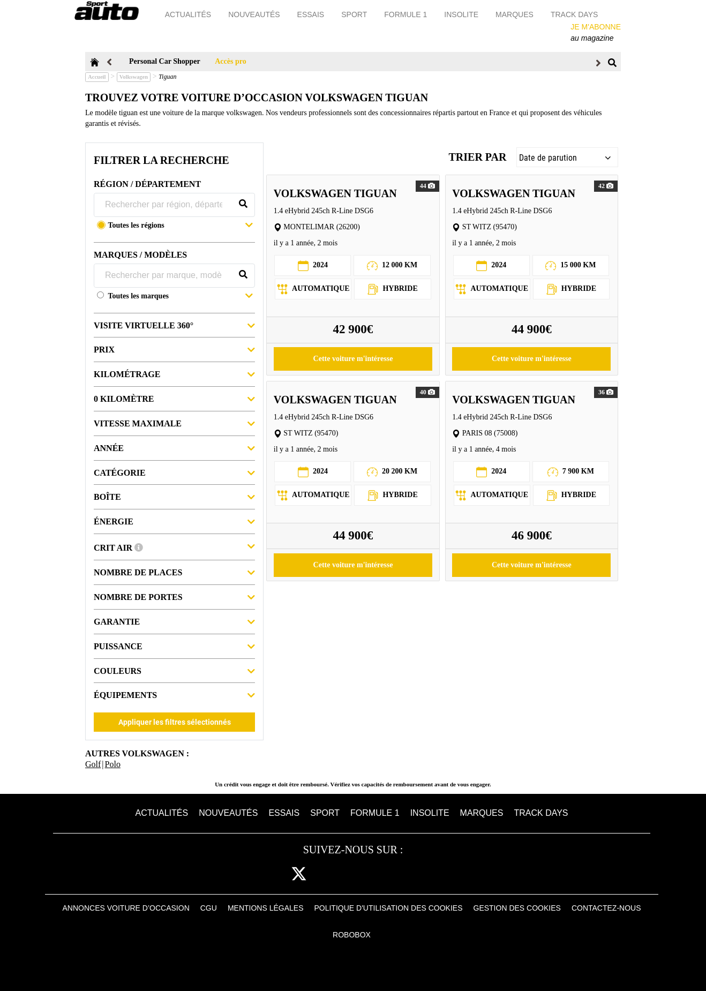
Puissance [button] (174, 646)
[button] (180, 226)
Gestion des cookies (517, 908)
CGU (208, 908)
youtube (397, 874)
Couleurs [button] (174, 670)
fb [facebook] (270, 874)
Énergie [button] (174, 521)
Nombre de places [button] (174, 572)
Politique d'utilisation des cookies (388, 908)
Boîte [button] (174, 496)
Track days (575, 14)
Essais (312, 14)
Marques (516, 14)
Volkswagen (133, 77)
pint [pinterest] (363, 874)
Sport (355, 14)
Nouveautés (255, 14)
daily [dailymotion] (430, 874)
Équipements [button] (174, 694)
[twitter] (299, 874)
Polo (113, 764)
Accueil (97, 77)
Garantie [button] (174, 621)
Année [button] (174, 447)
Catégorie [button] (174, 472)
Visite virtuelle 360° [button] (174, 325)
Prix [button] (174, 349)
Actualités (189, 14)
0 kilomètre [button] (174, 398)
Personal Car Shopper (164, 61)
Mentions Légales (266, 908)
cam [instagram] (332, 874)
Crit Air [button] (174, 546)
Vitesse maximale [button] (174, 423)
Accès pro (230, 61)
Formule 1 (406, 14)
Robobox (352, 934)
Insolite (462, 14)
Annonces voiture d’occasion (126, 908)
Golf (93, 764)
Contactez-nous (606, 908)
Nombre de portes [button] (174, 596)
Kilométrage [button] (174, 374)
